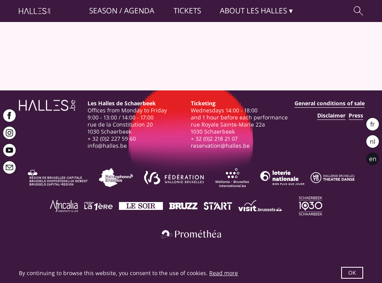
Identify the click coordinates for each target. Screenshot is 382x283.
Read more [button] (223, 273)
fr (372, 124)
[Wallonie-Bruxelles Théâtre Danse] (333, 177)
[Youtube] (9, 150)
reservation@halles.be (220, 145)
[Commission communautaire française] (116, 177)
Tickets (187, 11)
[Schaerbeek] (311, 206)
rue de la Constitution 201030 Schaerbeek (120, 128)
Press (356, 115)
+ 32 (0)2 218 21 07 (214, 138)
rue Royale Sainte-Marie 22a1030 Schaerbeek (228, 128)
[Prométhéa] (191, 234)
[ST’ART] (218, 206)
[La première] (98, 206)
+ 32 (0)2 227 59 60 (112, 138)
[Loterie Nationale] (282, 177)
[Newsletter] (9, 167)
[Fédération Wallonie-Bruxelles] (174, 177)
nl (372, 141)
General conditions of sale (329, 103)
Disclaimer (331, 115)
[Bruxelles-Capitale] (58, 177)
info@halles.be (107, 145)
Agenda (139, 11)
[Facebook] (9, 115)
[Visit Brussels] (260, 206)
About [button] (253, 11)
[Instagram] (9, 133)
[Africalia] (64, 206)
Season (103, 11)
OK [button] (352, 272)
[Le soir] (141, 206)
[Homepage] (34, 11)
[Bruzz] (183, 206)
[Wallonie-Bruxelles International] (232, 177)
